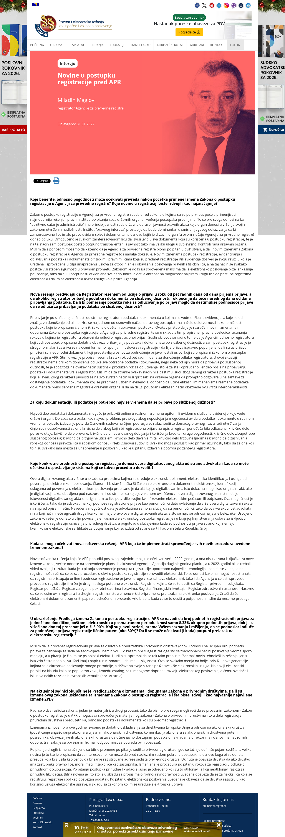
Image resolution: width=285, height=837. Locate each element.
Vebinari (38, 817)
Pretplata (38, 813)
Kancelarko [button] (141, 45)
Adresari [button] (197, 45)
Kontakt (37, 827)
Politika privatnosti (214, 821)
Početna (37, 45)
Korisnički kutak (42, 822)
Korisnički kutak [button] (170, 45)
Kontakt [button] (217, 45)
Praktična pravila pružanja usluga (223, 830)
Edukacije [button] (117, 45)
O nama (56, 45)
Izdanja (98, 45)
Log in (235, 45)
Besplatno (76, 45)
